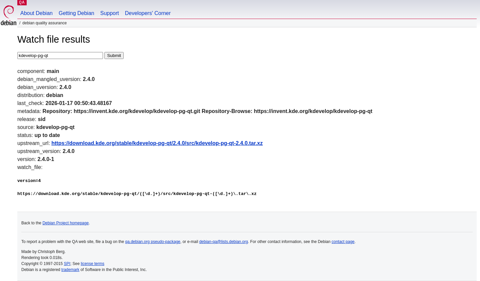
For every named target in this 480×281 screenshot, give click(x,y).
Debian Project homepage (65, 223)
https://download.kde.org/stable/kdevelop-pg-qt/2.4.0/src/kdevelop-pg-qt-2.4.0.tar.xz (157, 143)
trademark (70, 269)
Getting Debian (76, 13)
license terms (92, 263)
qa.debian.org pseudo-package (152, 241)
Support (109, 13)
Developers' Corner (148, 13)
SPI (67, 263)
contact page (343, 241)
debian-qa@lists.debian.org (223, 241)
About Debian (36, 13)
